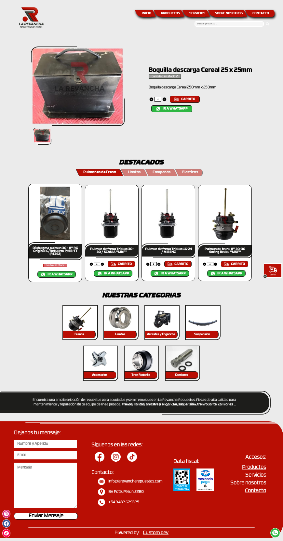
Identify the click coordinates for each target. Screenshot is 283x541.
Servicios (255, 475)
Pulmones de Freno (99, 172)
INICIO (146, 13)
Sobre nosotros (248, 483)
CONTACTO (260, 13)
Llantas (134, 172)
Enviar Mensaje (46, 516)
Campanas (161, 172)
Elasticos (190, 172)
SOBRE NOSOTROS (229, 13)
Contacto (255, 491)
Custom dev (155, 533)
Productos (254, 467)
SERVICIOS (197, 13)
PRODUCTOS (170, 13)
